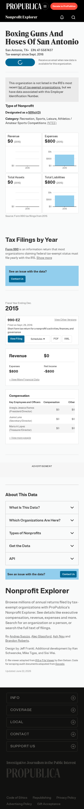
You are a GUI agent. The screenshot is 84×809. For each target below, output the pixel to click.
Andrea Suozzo (20, 636)
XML (66, 338)
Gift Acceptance (48, 804)
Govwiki (60, 663)
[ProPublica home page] (33, 773)
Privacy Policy (66, 798)
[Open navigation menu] (45, 6)
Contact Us (17, 278)
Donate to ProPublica (64, 6)
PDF (56, 338)
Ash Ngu (59, 636)
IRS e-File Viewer (44, 660)
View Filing (16, 338)
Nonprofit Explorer (21, 17)
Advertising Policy (19, 804)
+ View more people (20, 437)
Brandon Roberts (17, 641)
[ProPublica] (23, 6)
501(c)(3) (34, 112)
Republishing (42, 798)
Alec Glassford (41, 636)
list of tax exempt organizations (39, 87)
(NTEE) (52, 123)
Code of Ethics (16, 798)
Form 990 (12, 249)
